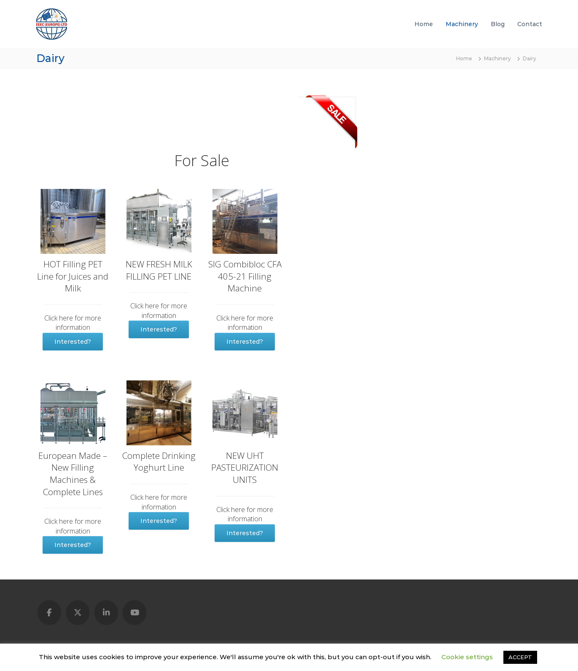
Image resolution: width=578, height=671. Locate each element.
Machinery (462, 24)
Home (423, 24)
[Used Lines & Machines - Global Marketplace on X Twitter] (78, 612)
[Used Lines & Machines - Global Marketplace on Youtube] (134, 612)
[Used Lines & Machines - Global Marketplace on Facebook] (49, 612)
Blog (498, 24)
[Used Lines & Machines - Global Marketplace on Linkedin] (106, 612)
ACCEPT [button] (520, 657)
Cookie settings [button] (467, 657)
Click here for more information (72, 322)
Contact (529, 24)
